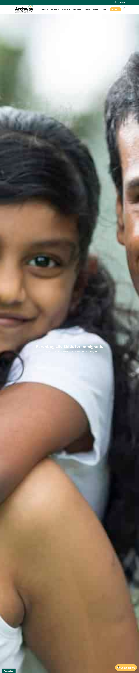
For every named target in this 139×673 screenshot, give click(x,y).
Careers (122, 2)
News (95, 10)
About (43, 10)
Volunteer (77, 10)
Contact (104, 10)
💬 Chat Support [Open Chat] (126, 667)
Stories (87, 10)
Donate (115, 10)
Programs (55, 10)
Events (65, 10)
